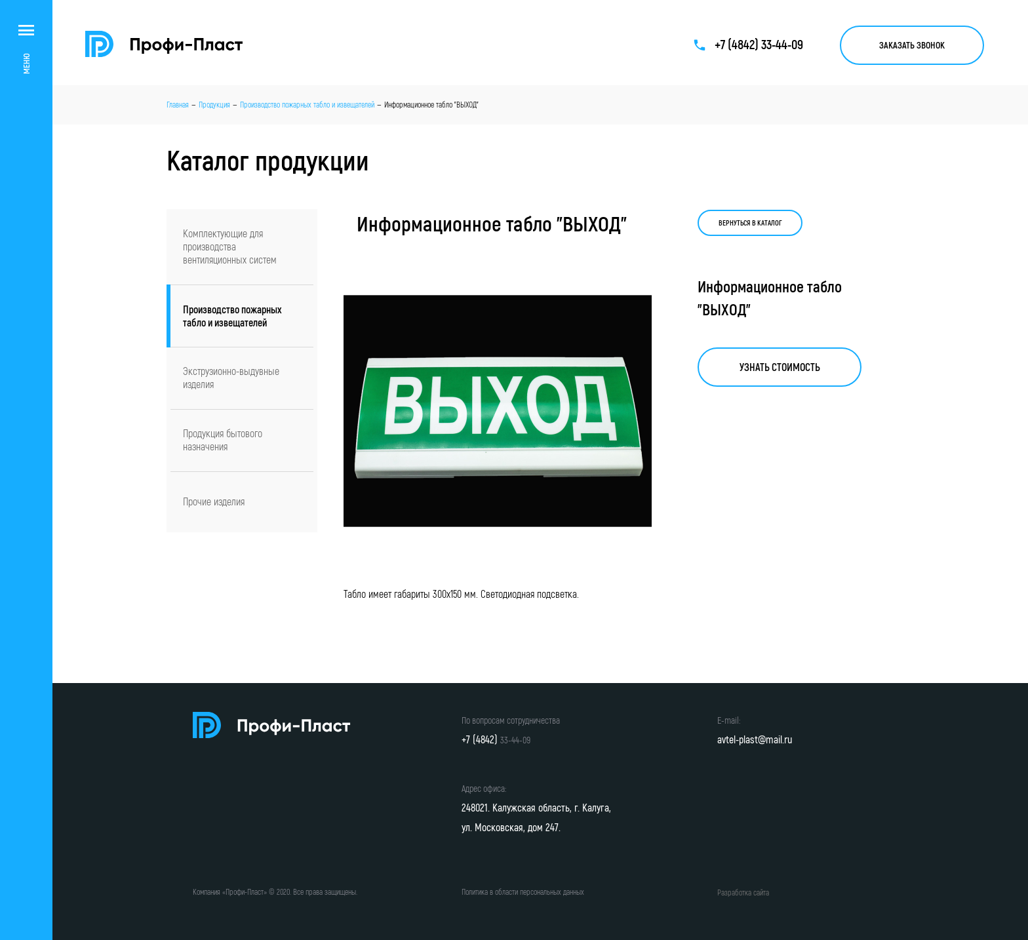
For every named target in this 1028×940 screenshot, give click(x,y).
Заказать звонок (912, 45)
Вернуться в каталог (750, 223)
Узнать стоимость (780, 367)
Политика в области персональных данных (523, 892)
